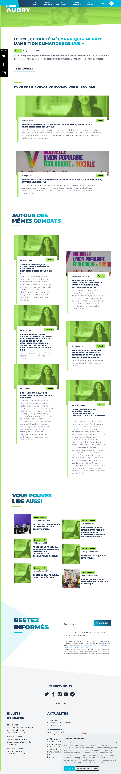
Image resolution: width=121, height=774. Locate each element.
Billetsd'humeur (47, 3)
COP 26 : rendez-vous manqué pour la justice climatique (94, 581)
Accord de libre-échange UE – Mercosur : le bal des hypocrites (46, 527)
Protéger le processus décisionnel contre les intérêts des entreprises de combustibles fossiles (46, 551)
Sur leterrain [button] (75, 3)
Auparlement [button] (61, 3)
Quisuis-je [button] (34, 3)
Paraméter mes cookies (87, 768)
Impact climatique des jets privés (93, 557)
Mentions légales (60, 703)
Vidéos (103, 3)
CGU (60, 700)
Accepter (69, 768)
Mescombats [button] (89, 3)
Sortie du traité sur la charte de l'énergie (46, 576)
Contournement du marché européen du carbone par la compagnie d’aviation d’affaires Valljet (93, 532)
